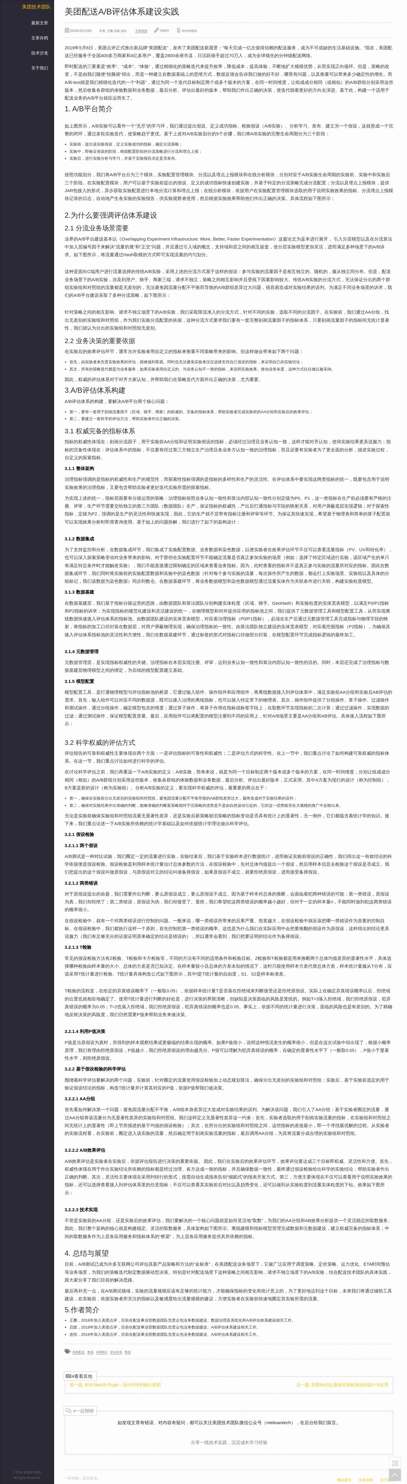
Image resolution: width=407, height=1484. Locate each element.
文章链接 (141, 30)
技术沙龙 (39, 53)
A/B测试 (101, 1352)
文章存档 (39, 37)
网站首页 (344, 1480)
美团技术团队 (36, 6)
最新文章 (39, 22)
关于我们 (39, 68)
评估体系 (116, 1352)
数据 (90, 1352)
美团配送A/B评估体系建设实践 (122, 11)
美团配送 (78, 1352)
